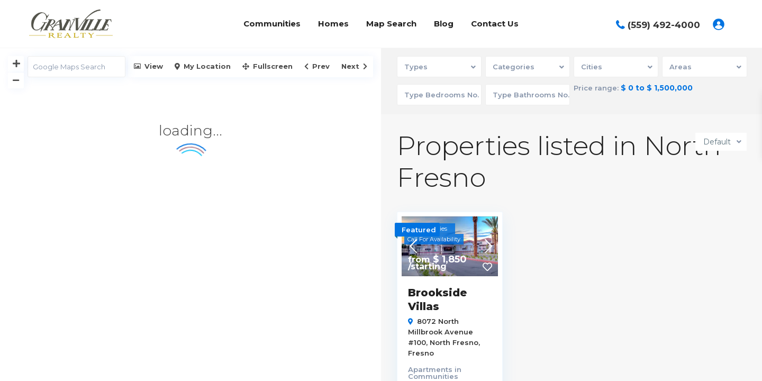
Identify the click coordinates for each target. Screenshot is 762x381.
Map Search (391, 24)
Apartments (430, 368)
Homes (333, 24)
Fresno (421, 352)
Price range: (596, 88)
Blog (443, 24)
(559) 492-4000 (664, 25)
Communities (272, 24)
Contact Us (495, 24)
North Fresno (454, 341)
